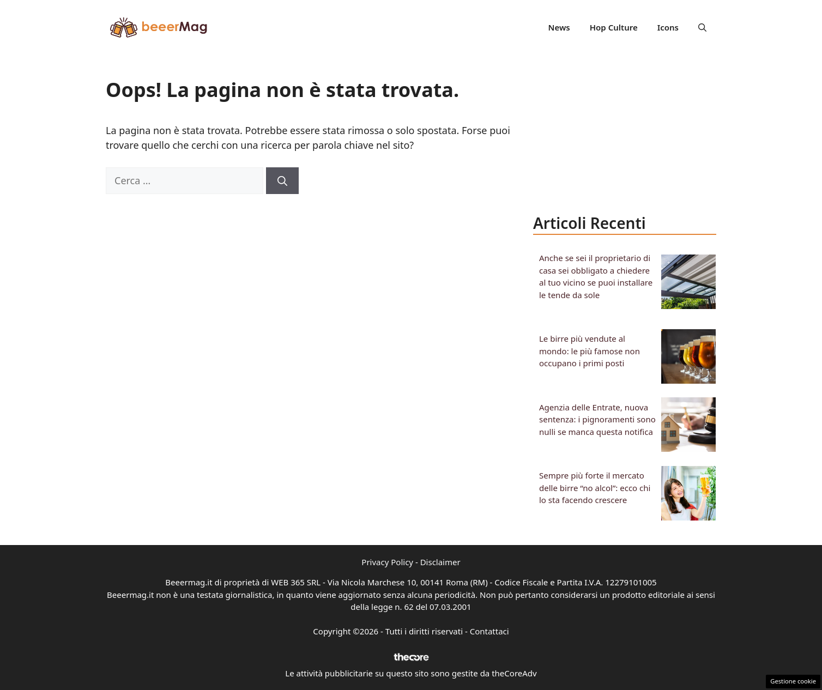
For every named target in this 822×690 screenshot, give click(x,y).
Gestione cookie (793, 681)
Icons (668, 27)
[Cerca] (282, 180)
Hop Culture (614, 27)
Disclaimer (440, 561)
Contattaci (489, 631)
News (559, 27)
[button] (702, 27)
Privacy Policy (387, 561)
